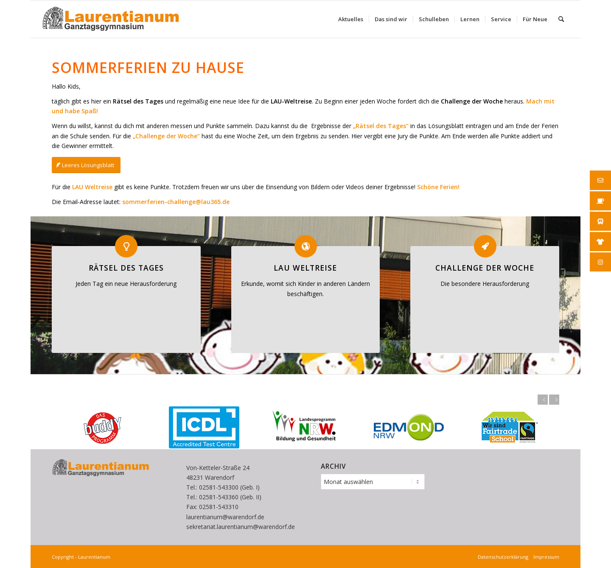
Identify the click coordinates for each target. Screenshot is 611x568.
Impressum (545, 557)
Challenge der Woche (484, 268)
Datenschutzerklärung (504, 557)
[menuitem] (351, 19)
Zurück (543, 400)
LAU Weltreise (305, 268)
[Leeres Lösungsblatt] (86, 165)
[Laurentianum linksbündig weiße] (110, 19)
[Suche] (561, 19)
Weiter (554, 400)
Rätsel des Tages (126, 268)
